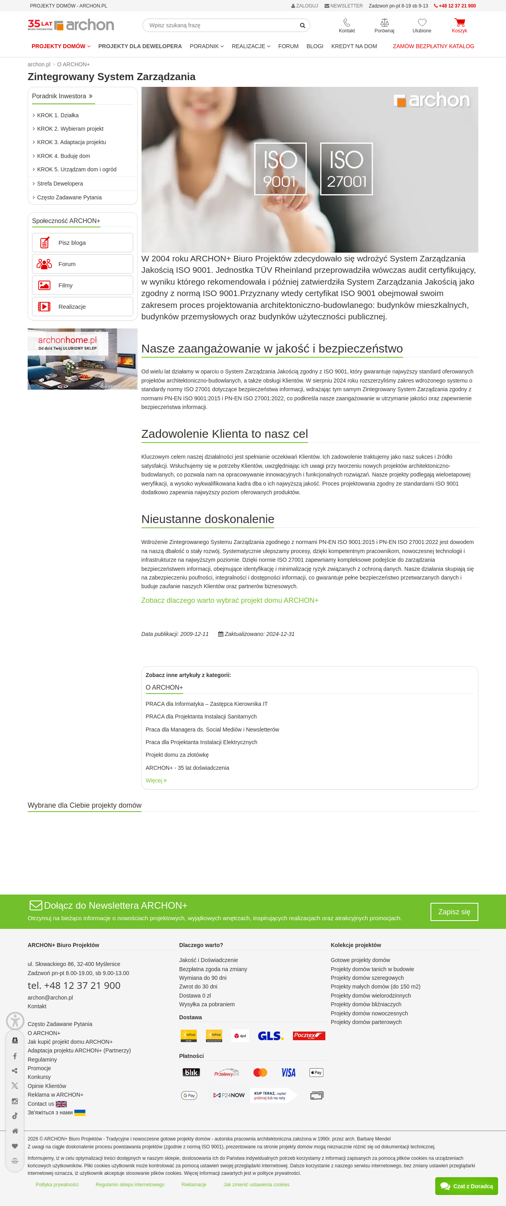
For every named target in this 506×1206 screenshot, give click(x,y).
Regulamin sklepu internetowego (130, 1184)
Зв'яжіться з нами (56, 1112)
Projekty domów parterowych (366, 1022)
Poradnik (207, 46)
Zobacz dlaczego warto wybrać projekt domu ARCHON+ (230, 600)
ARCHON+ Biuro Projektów (63, 945)
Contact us (47, 1104)
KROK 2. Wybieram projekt (68, 129)
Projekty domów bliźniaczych (366, 1004)
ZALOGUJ (304, 6)
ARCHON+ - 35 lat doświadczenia (187, 768)
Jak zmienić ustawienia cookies (257, 1184)
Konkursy (39, 1077)
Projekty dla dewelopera (140, 46)
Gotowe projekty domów (360, 960)
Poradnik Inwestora (62, 96)
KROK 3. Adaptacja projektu (69, 142)
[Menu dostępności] (15, 1017)
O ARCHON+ (44, 1033)
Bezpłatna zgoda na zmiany (213, 969)
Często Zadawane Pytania (67, 197)
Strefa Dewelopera (58, 183)
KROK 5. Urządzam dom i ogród (75, 169)
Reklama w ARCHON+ (55, 1095)
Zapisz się (454, 912)
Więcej (156, 780)
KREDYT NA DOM (354, 46)
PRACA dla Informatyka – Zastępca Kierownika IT (207, 704)
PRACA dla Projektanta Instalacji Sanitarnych (201, 716)
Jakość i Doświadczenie (208, 960)
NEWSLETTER (344, 6)
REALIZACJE (251, 46)
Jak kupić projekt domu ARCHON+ (70, 1042)
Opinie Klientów (47, 1086)
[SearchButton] (302, 25)
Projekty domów (61, 46)
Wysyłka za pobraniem (207, 1004)
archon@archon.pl (50, 997)
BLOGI (314, 46)
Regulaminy (42, 1059)
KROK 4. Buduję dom (61, 156)
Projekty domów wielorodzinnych (371, 995)
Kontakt (37, 1006)
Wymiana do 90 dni (203, 978)
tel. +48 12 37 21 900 (74, 985)
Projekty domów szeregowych (367, 978)
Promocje (39, 1068)
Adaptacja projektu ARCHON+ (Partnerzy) (79, 1050)
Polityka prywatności (57, 1184)
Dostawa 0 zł (195, 995)
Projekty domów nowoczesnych (369, 1013)
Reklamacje (194, 1184)
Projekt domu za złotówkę (177, 755)
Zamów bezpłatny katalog (433, 46)
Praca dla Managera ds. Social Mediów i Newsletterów (212, 729)
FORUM (288, 46)
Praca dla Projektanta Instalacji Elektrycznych (201, 742)
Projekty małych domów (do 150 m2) (376, 986)
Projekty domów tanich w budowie (372, 969)
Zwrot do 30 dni (198, 986)
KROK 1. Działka (56, 115)
